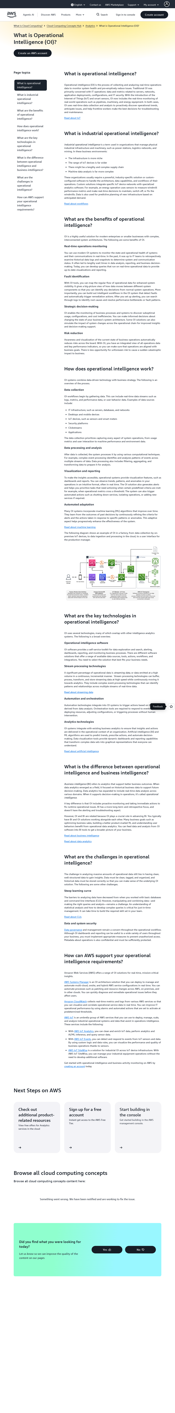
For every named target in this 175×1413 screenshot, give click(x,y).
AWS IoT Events (82, 1038)
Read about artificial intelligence (81, 751)
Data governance (73, 929)
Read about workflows (76, 203)
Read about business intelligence (81, 835)
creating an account (74, 1066)
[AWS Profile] (167, 4)
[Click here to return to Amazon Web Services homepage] (11, 16)
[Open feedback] (171, 706)
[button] (48, 15)
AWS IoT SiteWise (77, 1050)
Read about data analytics (78, 841)
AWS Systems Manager (76, 981)
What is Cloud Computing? (28, 25)
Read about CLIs (73, 916)
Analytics (90, 25)
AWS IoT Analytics (83, 1031)
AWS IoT (68, 1017)
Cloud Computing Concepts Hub (64, 25)
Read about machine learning (80, 527)
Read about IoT (72, 117)
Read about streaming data (78, 692)
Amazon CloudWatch (75, 1001)
